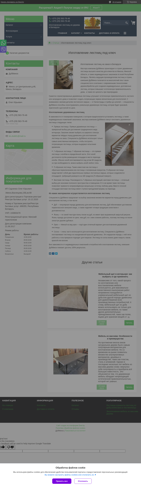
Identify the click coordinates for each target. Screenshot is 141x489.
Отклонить (83, 481)
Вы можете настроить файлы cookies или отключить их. (69, 475)
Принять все (62, 481)
